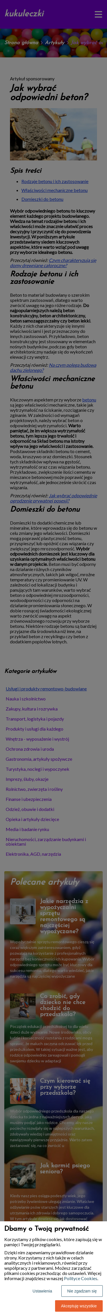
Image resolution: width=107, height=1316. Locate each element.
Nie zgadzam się (82, 1291)
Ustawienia (42, 1291)
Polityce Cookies (80, 1278)
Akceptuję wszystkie (79, 1306)
